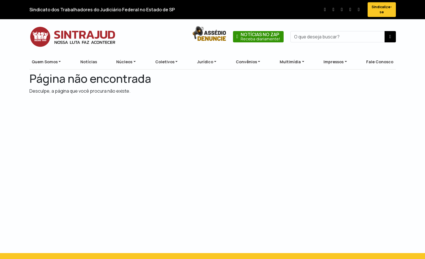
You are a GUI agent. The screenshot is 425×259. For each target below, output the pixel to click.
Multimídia (290, 61)
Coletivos (164, 61)
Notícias (88, 61)
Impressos (333, 61)
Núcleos (124, 61)
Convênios (246, 61)
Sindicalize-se (382, 9)
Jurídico (205, 61)
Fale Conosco (379, 61)
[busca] (337, 36)
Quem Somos (45, 61)
